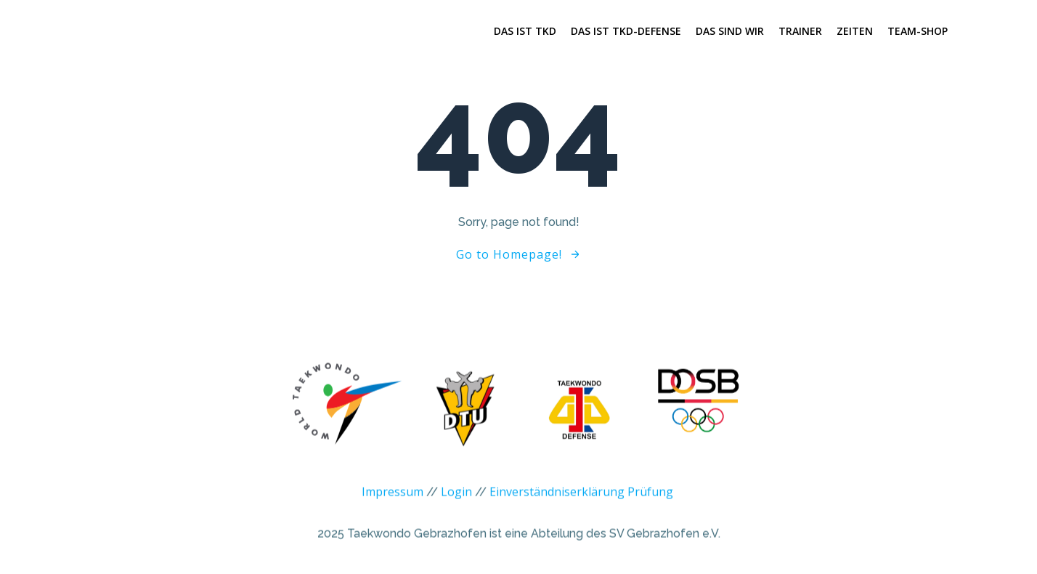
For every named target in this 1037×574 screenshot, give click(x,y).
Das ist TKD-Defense (626, 31)
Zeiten (855, 31)
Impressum (392, 498)
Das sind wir (730, 31)
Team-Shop (917, 31)
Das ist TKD (525, 31)
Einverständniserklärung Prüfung (581, 498)
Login (456, 498)
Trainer (800, 31)
